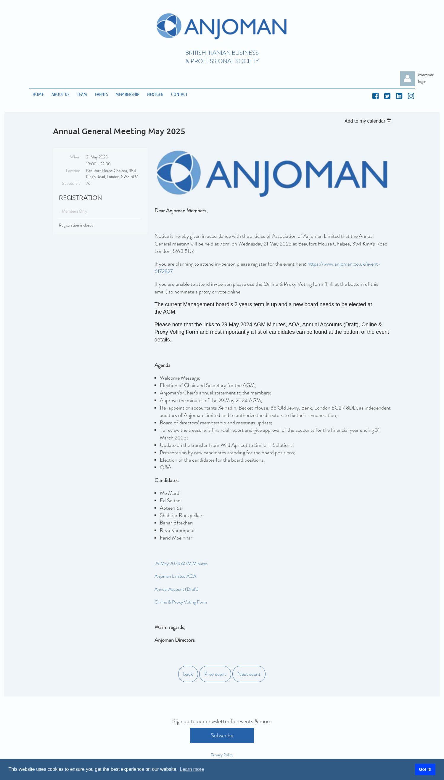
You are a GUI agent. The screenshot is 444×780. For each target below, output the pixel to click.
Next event (248, 674)
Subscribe (222, 735)
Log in (407, 78)
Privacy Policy (222, 755)
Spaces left (71, 183)
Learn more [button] (192, 769)
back (188, 674)
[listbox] (369, 121)
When (75, 157)
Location (73, 171)
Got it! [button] (425, 769)
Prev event (215, 674)
